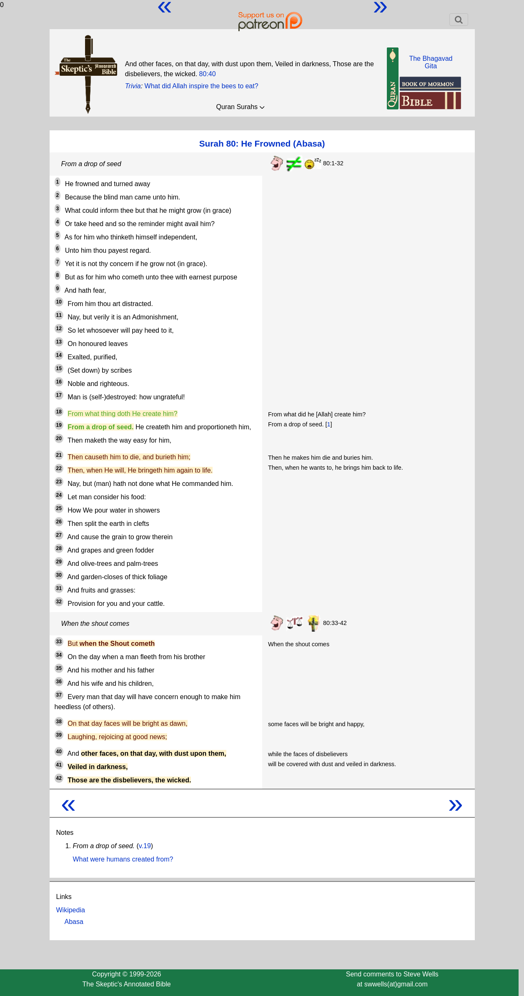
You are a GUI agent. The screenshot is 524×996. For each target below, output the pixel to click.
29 (59, 562)
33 (59, 642)
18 (59, 412)
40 (59, 751)
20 (59, 438)
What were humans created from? (123, 859)
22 (59, 468)
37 (59, 695)
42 (59, 778)
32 (59, 602)
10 (59, 302)
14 (59, 355)
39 (59, 735)
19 (59, 425)
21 (59, 455)
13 (59, 342)
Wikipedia (70, 910)
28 (59, 548)
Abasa (74, 921)
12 (59, 328)
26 (59, 522)
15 (59, 368)
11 (59, 315)
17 (59, 395)
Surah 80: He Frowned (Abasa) (262, 143)
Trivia (133, 86)
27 (59, 535)
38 (59, 722)
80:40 (207, 73)
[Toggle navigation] (458, 19)
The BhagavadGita (430, 62)
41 (59, 765)
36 (59, 682)
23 (59, 482)
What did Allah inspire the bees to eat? (201, 86)
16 (59, 382)
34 (59, 655)
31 (59, 588)
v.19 (145, 845)
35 (59, 668)
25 (59, 508)
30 (59, 575)
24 (59, 495)
